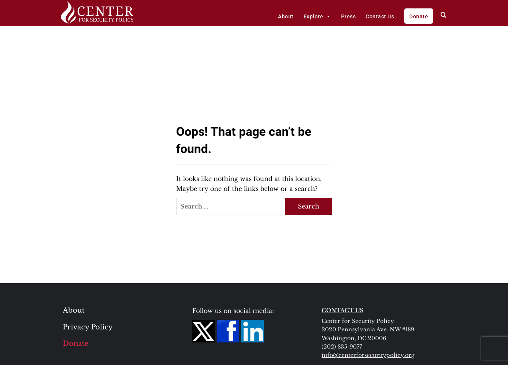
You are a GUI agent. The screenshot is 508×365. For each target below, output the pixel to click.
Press (348, 16)
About (286, 16)
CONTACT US (342, 310)
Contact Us (380, 16)
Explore (317, 16)
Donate (418, 16)
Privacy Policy (88, 327)
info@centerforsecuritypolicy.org (368, 355)
